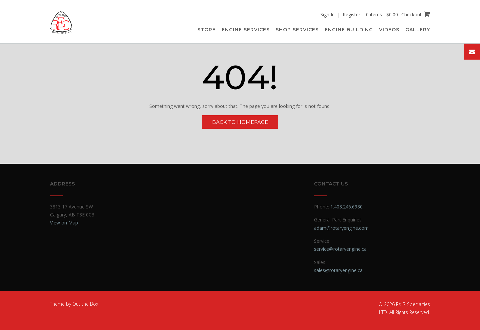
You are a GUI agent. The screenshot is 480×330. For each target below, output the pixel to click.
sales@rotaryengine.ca (338, 270)
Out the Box (85, 304)
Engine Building (349, 30)
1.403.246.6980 (346, 206)
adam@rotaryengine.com (341, 228)
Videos (389, 30)
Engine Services (246, 30)
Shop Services (297, 30)
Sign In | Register (340, 14)
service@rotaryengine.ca (340, 249)
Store (206, 30)
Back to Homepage (240, 122)
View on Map (64, 222)
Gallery (417, 30)
